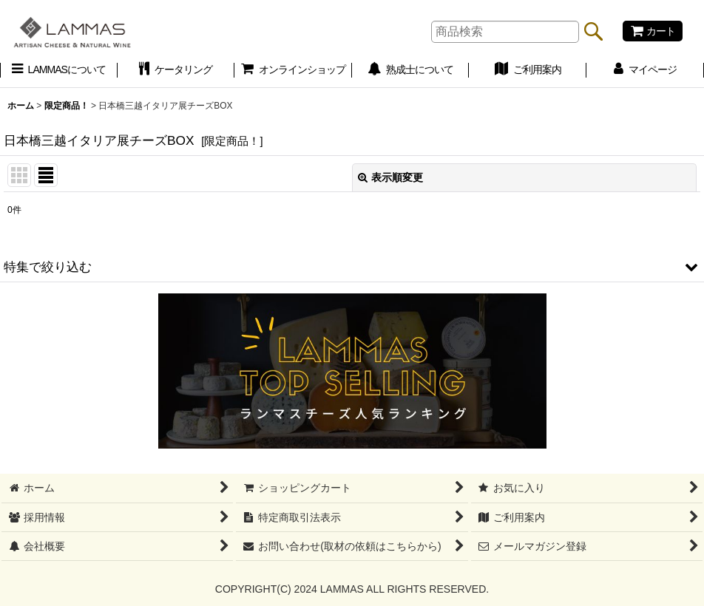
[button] (352, 266)
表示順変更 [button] (390, 177)
